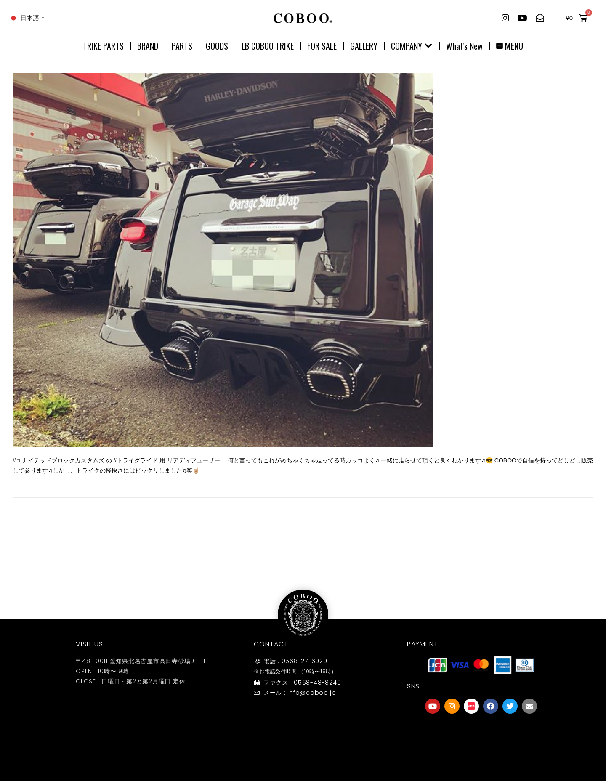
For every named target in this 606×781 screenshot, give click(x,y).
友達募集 (481, 753)
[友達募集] (481, 732)
